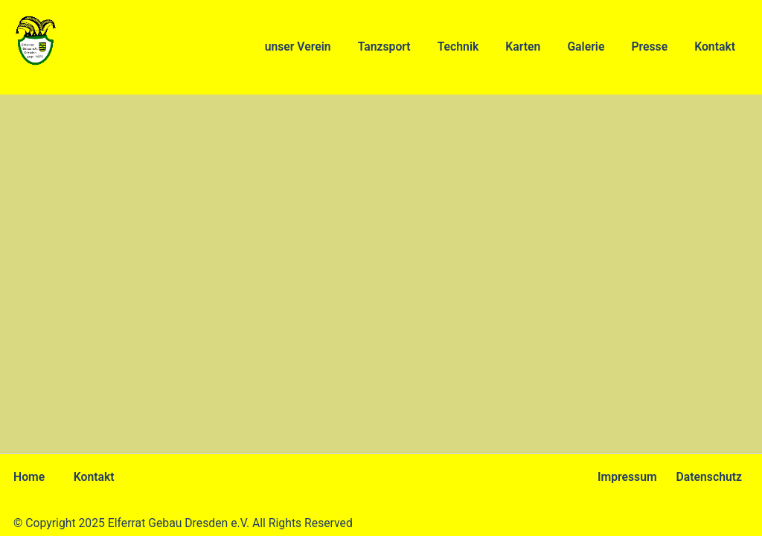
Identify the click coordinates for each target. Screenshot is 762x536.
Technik (458, 46)
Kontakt (714, 46)
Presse (649, 46)
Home (29, 477)
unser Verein (298, 46)
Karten (522, 46)
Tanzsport (384, 46)
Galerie (585, 46)
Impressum (627, 477)
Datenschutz (709, 477)
